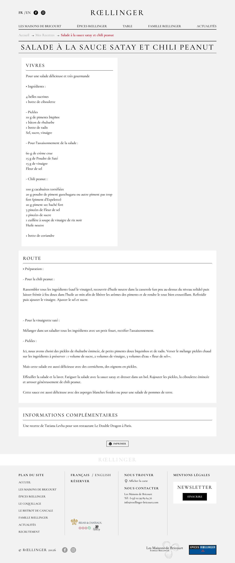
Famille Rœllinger (164, 26)
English (103, 475)
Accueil (25, 482)
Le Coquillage (30, 503)
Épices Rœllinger (92, 26)
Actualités (206, 26)
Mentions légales (191, 475)
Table (127, 26)
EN (28, 12)
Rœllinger (117, 12)
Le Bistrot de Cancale (36, 510)
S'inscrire (194, 497)
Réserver (80, 481)
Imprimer (117, 443)
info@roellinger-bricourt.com (141, 502)
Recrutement (29, 532)
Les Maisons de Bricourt (40, 26)
